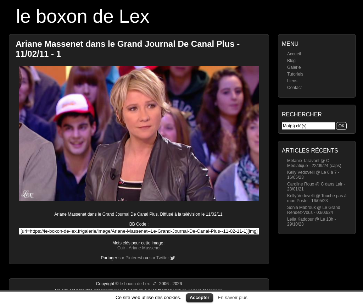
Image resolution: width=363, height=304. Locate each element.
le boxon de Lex (83, 16)
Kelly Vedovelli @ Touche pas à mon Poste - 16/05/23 (316, 198)
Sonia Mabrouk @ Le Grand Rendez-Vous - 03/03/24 (313, 210)
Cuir (121, 247)
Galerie (294, 67)
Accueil (294, 53)
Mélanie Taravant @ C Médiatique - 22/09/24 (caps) (314, 163)
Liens (292, 80)
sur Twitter (159, 257)
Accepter (200, 297)
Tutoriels (295, 74)
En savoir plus (232, 297)
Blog (291, 60)
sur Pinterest (130, 257)
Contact (294, 87)
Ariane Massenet (145, 247)
